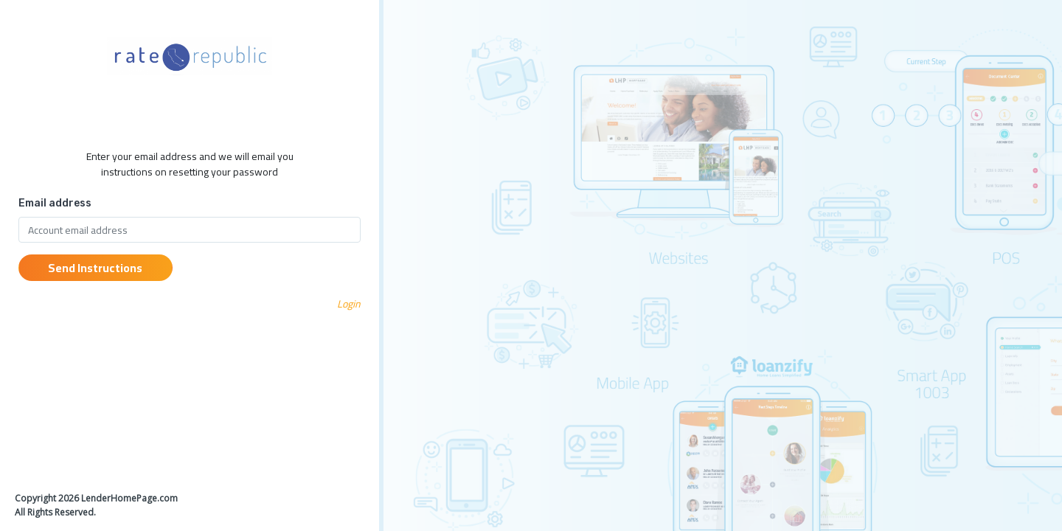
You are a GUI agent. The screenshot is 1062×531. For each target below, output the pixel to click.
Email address (54, 203)
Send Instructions (95, 268)
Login (349, 303)
